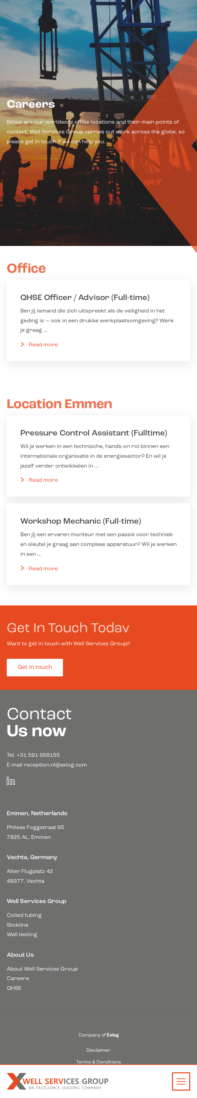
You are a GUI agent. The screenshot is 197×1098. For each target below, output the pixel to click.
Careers (18, 978)
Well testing (22, 935)
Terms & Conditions (98, 1062)
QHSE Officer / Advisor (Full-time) (85, 298)
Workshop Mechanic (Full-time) (80, 522)
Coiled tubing (24, 915)
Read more (43, 345)
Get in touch (35, 667)
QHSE (14, 988)
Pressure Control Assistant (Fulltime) (93, 433)
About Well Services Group (42, 969)
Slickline (17, 925)
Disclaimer (98, 1050)
